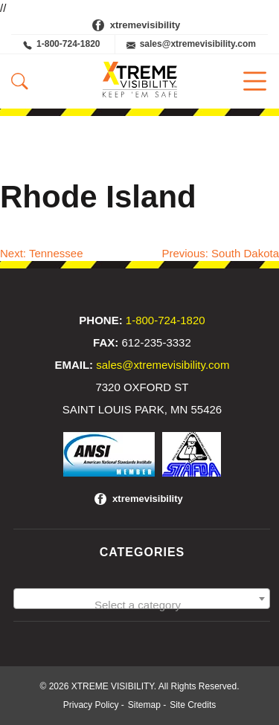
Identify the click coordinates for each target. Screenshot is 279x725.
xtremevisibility (145, 24)
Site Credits (193, 705)
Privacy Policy (91, 705)
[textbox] (141, 605)
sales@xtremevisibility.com (191, 44)
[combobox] (141, 598)
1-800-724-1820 (61, 44)
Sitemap (144, 705)
